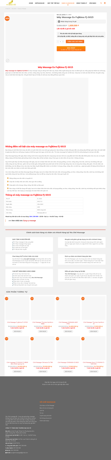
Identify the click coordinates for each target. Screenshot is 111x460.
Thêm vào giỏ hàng (75, 41)
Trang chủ (7, 8)
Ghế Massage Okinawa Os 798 (43, 362)
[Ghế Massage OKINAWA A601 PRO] (68, 308)
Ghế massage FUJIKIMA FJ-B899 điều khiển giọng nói (17, 363)
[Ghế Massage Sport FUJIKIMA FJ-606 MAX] (94, 348)
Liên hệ (42, 410)
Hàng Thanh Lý (81, 3)
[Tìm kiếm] (101, 3)
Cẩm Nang (92, 3)
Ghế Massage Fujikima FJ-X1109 (17, 322)
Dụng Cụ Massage (68, 3)
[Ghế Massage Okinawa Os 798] (43, 348)
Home (31, 3)
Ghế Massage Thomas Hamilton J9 (93, 323)
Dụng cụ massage (29, 221)
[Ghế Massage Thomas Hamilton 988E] (43, 308)
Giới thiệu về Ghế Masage (47, 405)
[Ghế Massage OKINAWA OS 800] (68, 348)
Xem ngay (17, 331)
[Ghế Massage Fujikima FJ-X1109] (17, 308)
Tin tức (42, 413)
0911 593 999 (17, 448)
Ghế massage (40, 3)
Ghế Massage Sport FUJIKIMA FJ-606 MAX (94, 363)
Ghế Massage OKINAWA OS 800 (68, 362)
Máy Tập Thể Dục (54, 3)
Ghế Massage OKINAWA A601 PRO (68, 323)
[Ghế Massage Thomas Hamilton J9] (94, 308)
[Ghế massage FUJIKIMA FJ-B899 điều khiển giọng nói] (17, 348)
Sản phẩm (14, 8)
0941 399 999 (33, 216)
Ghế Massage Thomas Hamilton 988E (42, 323)
